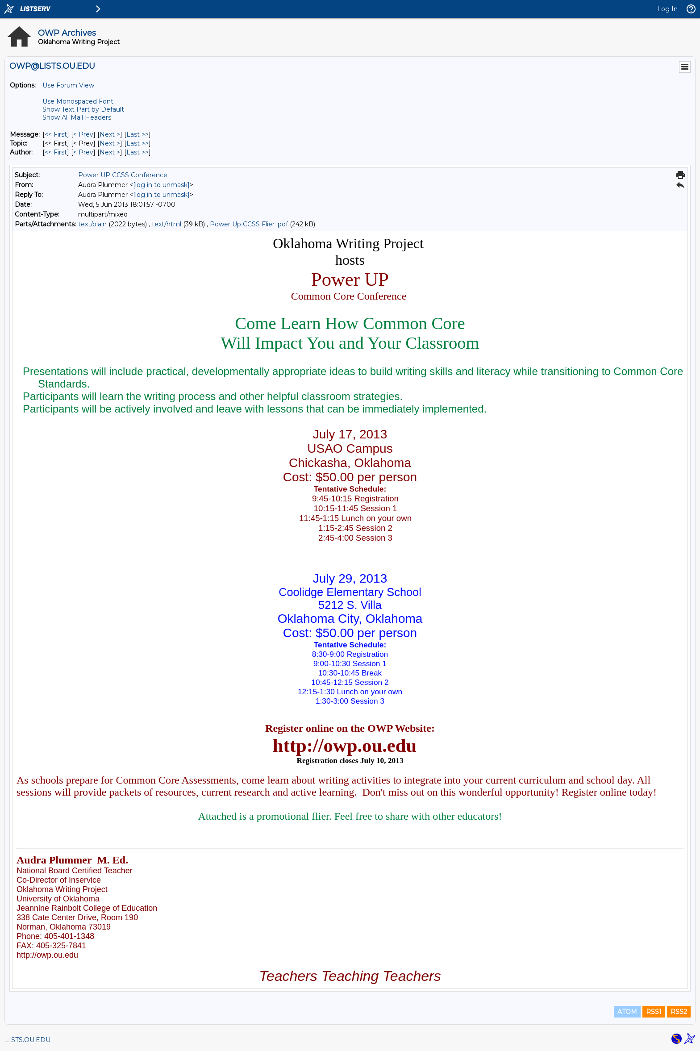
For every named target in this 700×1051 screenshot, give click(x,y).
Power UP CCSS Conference (122, 175)
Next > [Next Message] (110, 134)
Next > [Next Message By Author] (110, 152)
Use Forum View (68, 85)
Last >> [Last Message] (137, 134)
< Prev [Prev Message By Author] (83, 152)
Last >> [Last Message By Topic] (137, 143)
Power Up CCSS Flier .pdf (249, 224)
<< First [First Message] (56, 134)
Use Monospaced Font (77, 101)
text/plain (92, 224)
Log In (667, 9)
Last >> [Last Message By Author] (137, 152)
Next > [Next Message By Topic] (110, 143)
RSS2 (679, 1012)
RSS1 (654, 1012)
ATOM (627, 1012)
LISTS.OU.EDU (27, 1040)
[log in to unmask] (161, 185)
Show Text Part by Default (83, 109)
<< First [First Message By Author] (56, 152)
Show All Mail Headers (76, 117)
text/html (166, 224)
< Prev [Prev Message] (83, 134)
